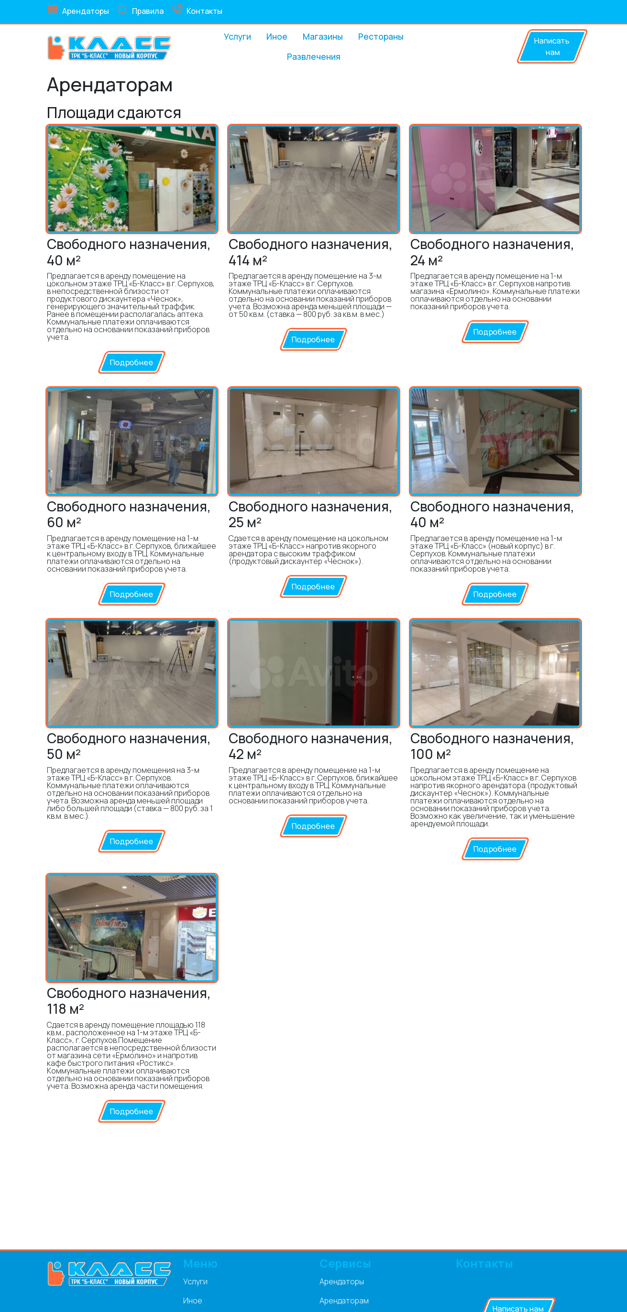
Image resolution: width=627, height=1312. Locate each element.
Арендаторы (78, 10)
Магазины (323, 36)
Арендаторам (344, 1300)
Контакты (196, 10)
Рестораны (381, 36)
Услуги (237, 36)
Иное (276, 36)
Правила (140, 10)
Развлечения (314, 56)
